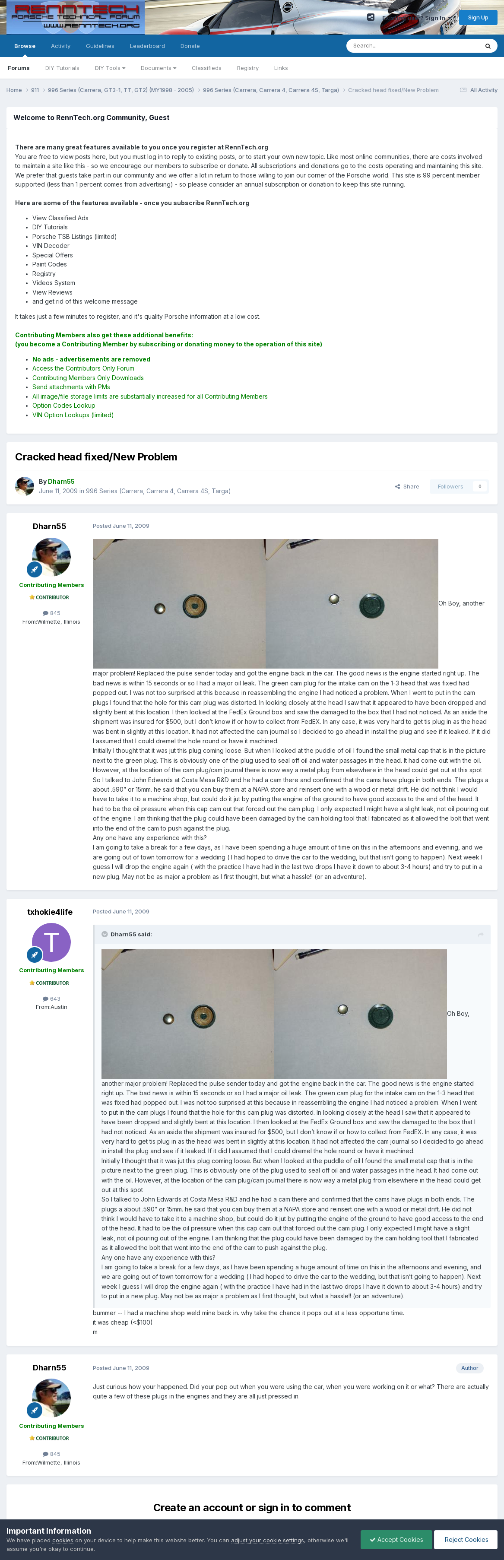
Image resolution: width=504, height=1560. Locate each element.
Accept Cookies (396, 1539)
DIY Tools (110, 67)
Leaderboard (147, 45)
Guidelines (100, 45)
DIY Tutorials (62, 67)
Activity (60, 45)
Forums (19, 67)
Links (281, 67)
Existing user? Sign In (416, 17)
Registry (248, 67)
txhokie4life (50, 911)
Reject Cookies (465, 1539)
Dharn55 (50, 526)
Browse (24, 49)
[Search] (390, 46)
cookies (62, 1540)
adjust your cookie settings (267, 1540)
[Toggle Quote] (105, 934)
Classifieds (207, 67)
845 (51, 612)
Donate (190, 45)
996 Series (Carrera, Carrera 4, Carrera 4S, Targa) (158, 491)
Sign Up (478, 17)
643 (51, 998)
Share (407, 486)
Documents (158, 67)
